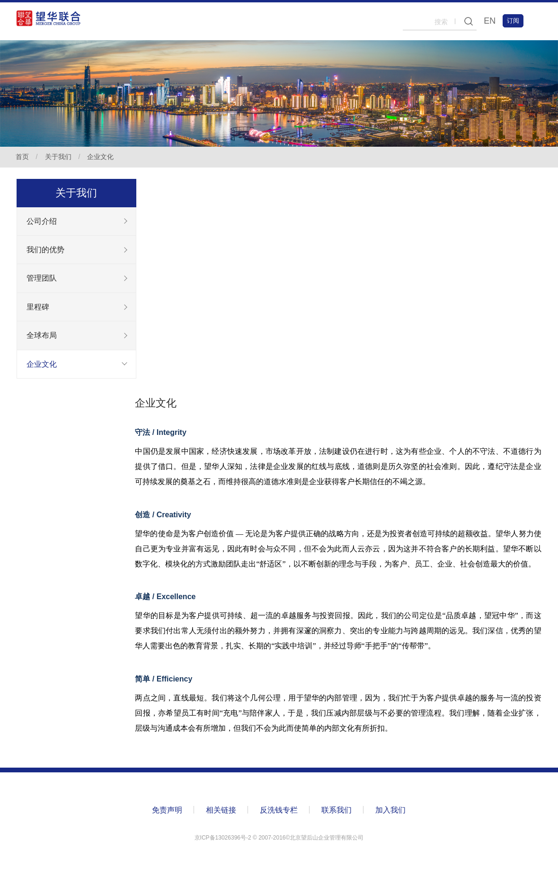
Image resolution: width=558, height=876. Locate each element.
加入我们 (391, 811)
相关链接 (221, 811)
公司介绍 (42, 221)
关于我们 (59, 156)
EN (489, 21)
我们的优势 (45, 250)
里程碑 (38, 308)
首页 (23, 156)
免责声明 (167, 811)
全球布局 (42, 337)
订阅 (512, 20)
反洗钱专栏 (279, 811)
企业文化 (102, 156)
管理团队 (42, 279)
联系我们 (337, 811)
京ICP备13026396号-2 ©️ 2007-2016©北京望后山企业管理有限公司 (279, 839)
